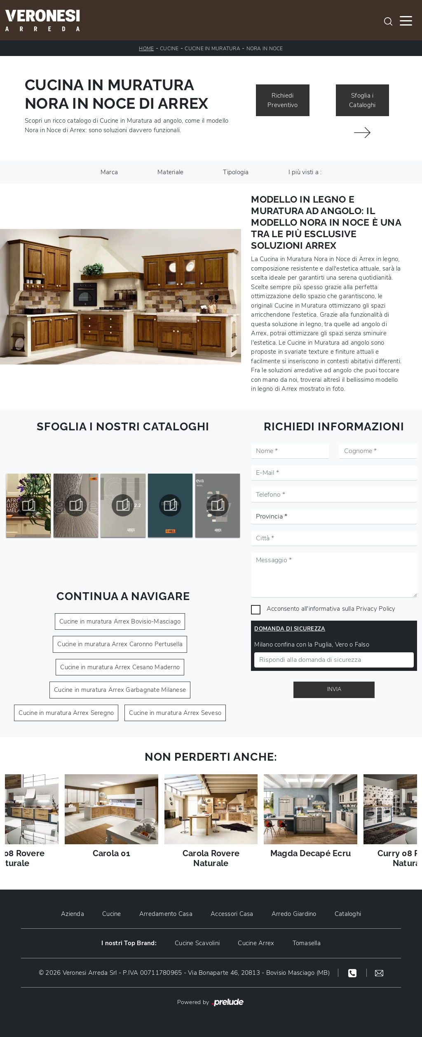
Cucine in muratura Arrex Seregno (66, 713)
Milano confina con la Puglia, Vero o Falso (311, 644)
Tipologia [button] (236, 172)
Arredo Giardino (294, 914)
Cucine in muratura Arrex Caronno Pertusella (120, 644)
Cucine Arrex (256, 943)
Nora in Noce (264, 48)
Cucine (169, 48)
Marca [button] (109, 172)
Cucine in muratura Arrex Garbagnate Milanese (120, 690)
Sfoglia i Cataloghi (362, 100)
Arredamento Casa (165, 914)
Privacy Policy (376, 609)
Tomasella (307, 943)
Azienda (72, 914)
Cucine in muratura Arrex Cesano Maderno (120, 667)
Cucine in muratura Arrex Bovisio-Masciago (120, 621)
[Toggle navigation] (406, 20)
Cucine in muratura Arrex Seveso (175, 713)
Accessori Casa (232, 914)
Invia (334, 689)
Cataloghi (348, 914)
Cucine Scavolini (197, 943)
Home (146, 48)
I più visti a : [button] (305, 172)
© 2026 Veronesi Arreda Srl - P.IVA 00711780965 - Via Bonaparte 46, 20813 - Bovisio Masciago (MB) (184, 973)
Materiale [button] (170, 172)
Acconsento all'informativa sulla (331, 609)
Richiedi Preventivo (282, 100)
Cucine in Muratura (212, 48)
